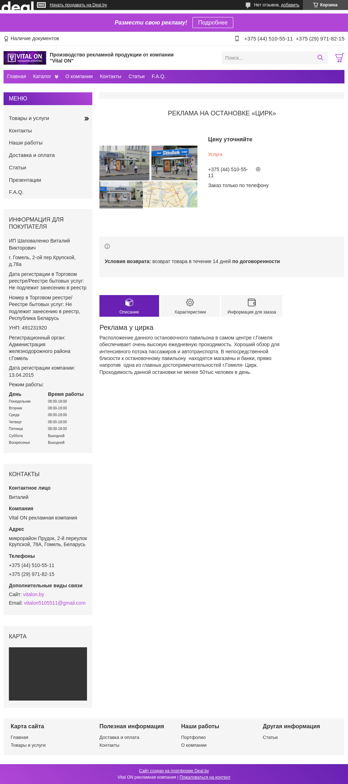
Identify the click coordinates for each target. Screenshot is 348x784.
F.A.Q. (158, 76)
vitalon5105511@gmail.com (55, 603)
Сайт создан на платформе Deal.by (174, 770)
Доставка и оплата (32, 155)
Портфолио (193, 737)
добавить (290, 4)
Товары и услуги (29, 118)
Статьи (137, 76)
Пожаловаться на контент (205, 777)
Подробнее (213, 23)
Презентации (25, 180)
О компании (79, 76)
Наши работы (26, 143)
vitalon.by (33, 594)
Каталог (42, 76)
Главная (16, 76)
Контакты (110, 76)
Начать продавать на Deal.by (78, 4)
